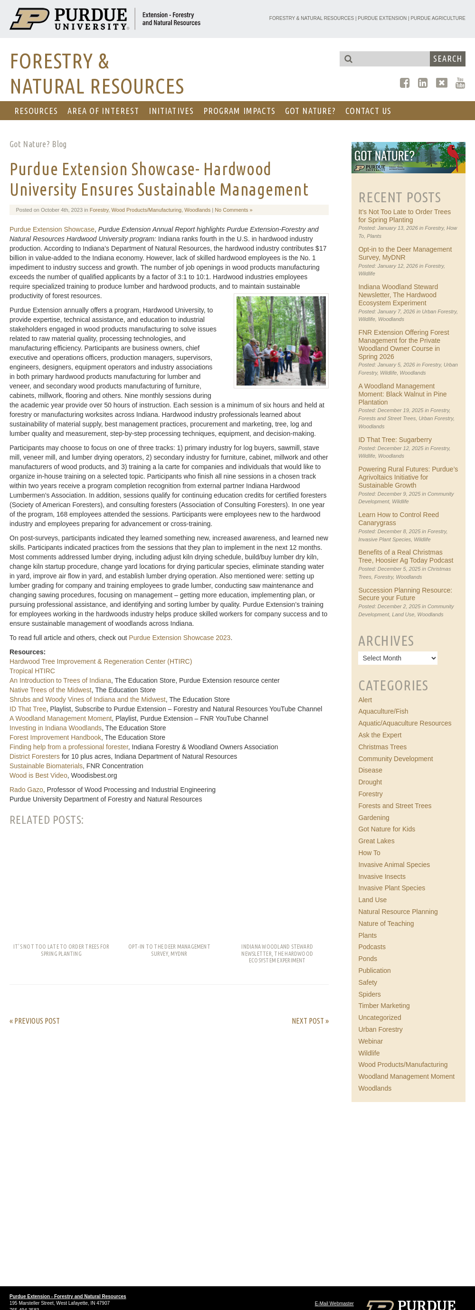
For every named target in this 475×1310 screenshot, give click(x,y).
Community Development (395, 759)
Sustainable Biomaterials (46, 766)
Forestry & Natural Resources (311, 18)
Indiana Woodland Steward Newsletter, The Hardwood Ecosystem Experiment (398, 295)
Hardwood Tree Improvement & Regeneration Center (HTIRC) (101, 661)
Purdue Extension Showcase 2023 (179, 637)
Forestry (99, 210)
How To (369, 853)
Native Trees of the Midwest (51, 690)
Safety (367, 982)
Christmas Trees (382, 747)
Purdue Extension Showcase (52, 229)
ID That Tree (28, 709)
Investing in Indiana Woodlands (56, 728)
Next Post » (310, 1021)
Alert (365, 700)
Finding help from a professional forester (69, 747)
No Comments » (233, 210)
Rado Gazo (26, 789)
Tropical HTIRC (32, 671)
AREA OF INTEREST (103, 110)
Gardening (373, 817)
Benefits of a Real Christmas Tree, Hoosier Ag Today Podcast (405, 556)
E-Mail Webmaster (334, 1303)
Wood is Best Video (38, 775)
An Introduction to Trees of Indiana (60, 680)
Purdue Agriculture (438, 18)
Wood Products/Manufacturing (146, 210)
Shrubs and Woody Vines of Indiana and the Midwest (88, 699)
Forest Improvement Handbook (55, 737)
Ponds (367, 958)
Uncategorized (379, 1017)
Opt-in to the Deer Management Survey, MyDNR (405, 253)
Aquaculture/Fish (383, 711)
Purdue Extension (382, 18)
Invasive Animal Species (394, 864)
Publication (374, 970)
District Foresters (35, 756)
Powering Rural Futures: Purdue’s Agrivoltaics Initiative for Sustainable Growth (408, 477)
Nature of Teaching (386, 923)
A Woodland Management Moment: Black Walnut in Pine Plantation (402, 394)
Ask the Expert (379, 735)
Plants (374, 236)
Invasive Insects (382, 876)
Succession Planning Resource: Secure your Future (405, 594)
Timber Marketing (383, 1005)
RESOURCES (36, 110)
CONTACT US (368, 110)
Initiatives (171, 110)
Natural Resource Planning (397, 911)
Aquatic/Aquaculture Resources (404, 723)
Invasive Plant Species (384, 539)
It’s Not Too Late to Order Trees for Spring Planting (404, 216)
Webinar (370, 1041)
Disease (370, 770)
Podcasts (372, 947)
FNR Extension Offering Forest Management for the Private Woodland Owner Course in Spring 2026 (403, 344)
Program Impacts (239, 110)
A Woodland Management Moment (61, 718)
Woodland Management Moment (406, 1076)
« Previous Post (35, 1021)
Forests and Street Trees (387, 418)
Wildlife (366, 273)
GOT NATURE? (310, 110)
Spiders (369, 994)
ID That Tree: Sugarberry (395, 439)
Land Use (403, 614)
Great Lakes (376, 841)
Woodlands (197, 210)
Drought (370, 782)
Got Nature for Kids (386, 829)
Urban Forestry (439, 311)
